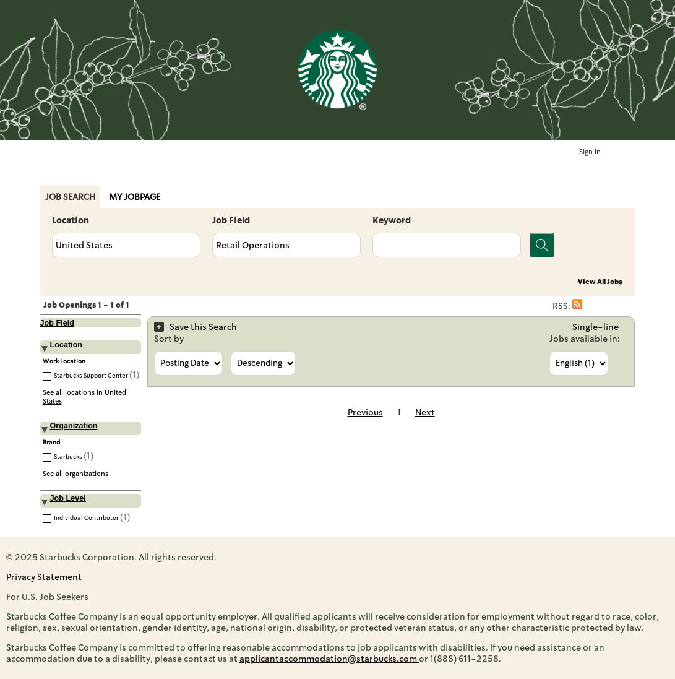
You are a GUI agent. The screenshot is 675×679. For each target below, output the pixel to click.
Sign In (590, 152)
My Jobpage (134, 196)
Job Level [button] (68, 498)
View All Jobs (600, 282)
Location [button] (66, 344)
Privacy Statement (44, 576)
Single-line (595, 326)
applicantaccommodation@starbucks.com (329, 658)
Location (70, 220)
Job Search (70, 196)
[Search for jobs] (542, 245)
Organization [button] (74, 426)
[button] (577, 305)
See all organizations (75, 473)
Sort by (169, 338)
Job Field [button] (57, 323)
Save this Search (203, 326)
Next (425, 412)
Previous (365, 412)
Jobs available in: (584, 338)
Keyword (391, 220)
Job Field (231, 220)
